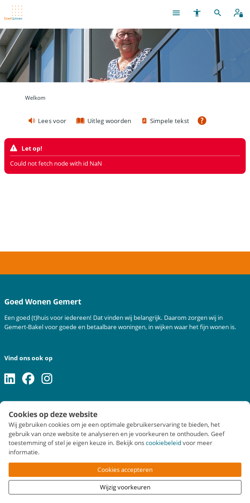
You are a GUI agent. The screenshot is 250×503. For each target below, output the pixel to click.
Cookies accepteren (125, 469)
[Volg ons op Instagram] (47, 379)
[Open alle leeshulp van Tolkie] (202, 120)
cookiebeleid (163, 443)
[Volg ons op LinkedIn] (9, 379)
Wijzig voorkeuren (125, 487)
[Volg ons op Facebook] (28, 379)
